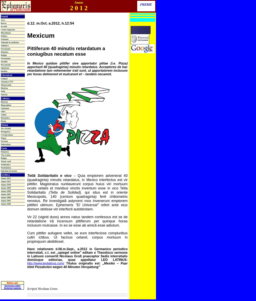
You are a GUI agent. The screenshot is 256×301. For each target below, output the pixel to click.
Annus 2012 (6, 178)
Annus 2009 (6, 188)
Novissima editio (12, 284)
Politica (4, 36)
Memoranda (6, 85)
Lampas (4, 78)
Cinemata (5, 108)
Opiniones (5, 68)
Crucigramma (7, 135)
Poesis (3, 121)
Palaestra (5, 152)
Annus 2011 (6, 181)
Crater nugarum (8, 30)
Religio (4, 55)
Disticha (4, 88)
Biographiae (6, 105)
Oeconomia (5, 49)
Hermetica (5, 118)
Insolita (4, 71)
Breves (4, 23)
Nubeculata (6, 144)
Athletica (5, 46)
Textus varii (6, 161)
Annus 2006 (6, 197)
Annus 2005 (6, 201)
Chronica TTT (7, 82)
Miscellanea (6, 33)
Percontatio (6, 65)
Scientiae (4, 39)
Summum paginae (12, 286)
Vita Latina (6, 155)
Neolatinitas (6, 168)
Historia (4, 102)
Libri (3, 111)
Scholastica (5, 164)
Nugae (3, 138)
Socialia (4, 61)
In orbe (4, 26)
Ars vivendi (6, 128)
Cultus (3, 115)
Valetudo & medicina (10, 42)
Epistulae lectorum (9, 171)
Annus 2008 (6, 191)
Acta (3, 20)
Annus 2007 (6, 194)
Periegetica (5, 132)
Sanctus (4, 94)
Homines (4, 52)
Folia (3, 91)
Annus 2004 (6, 204)
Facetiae (4, 141)
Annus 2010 (6, 185)
